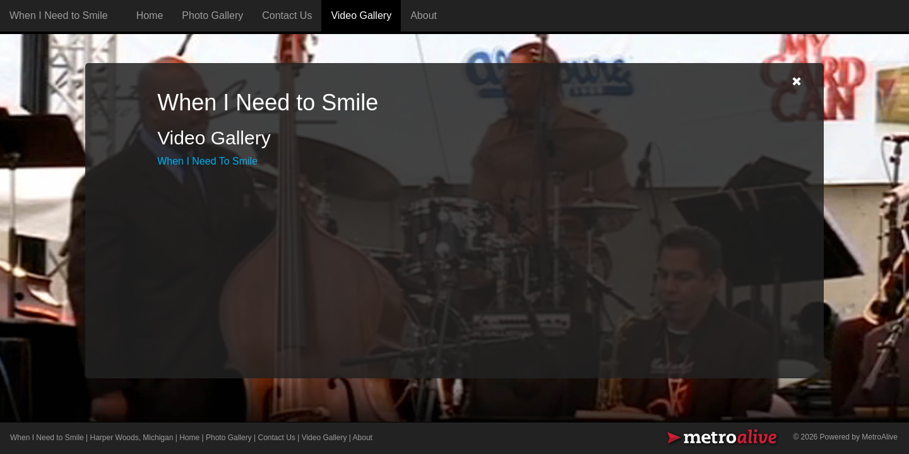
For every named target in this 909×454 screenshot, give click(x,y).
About (423, 15)
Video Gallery (361, 15)
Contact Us (287, 15)
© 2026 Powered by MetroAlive (845, 437)
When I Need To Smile (207, 161)
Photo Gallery (212, 15)
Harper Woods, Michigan (132, 437)
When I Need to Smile (47, 437)
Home (149, 15)
